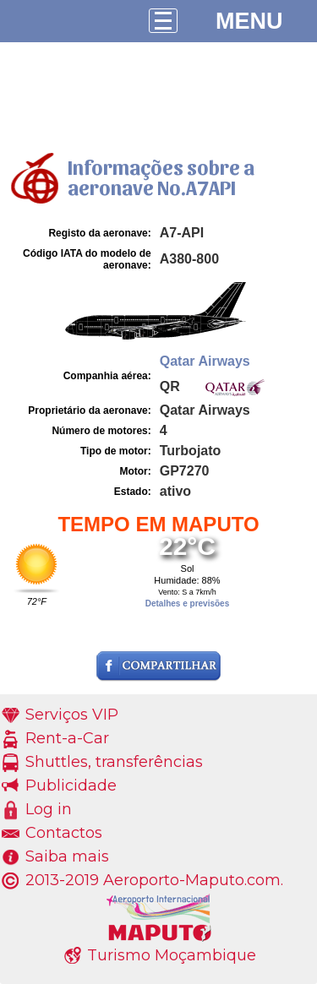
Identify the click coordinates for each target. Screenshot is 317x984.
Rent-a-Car (67, 738)
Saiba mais (67, 856)
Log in (48, 809)
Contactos (63, 833)
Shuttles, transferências (114, 762)
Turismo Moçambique (171, 955)
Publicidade (71, 785)
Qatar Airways (205, 361)
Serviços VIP (71, 714)
